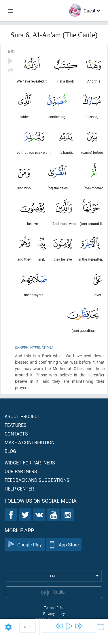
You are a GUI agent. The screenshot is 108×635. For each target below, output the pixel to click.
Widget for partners (30, 463)
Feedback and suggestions (37, 480)
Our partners (21, 471)
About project (22, 416)
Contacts (16, 434)
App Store (64, 544)
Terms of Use (54, 607)
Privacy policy (54, 613)
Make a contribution (29, 442)
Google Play (24, 544)
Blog (10, 451)
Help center (19, 489)
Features (15, 425)
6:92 (12, 51)
